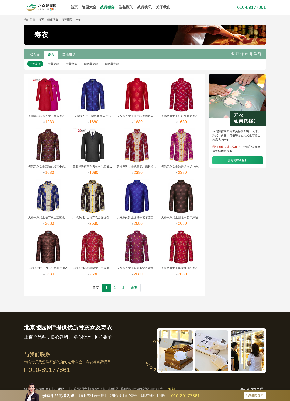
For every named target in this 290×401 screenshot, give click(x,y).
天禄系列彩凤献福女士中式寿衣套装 (95, 268)
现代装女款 (112, 63)
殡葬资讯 (144, 7)
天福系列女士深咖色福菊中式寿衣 (49, 166)
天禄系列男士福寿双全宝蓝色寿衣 (49, 217)
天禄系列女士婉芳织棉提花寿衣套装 (183, 166)
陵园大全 (89, 7)
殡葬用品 (67, 19)
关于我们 (163, 7)
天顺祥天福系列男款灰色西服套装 (93, 166)
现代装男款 (91, 63)
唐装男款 (53, 63)
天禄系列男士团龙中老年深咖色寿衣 (183, 217)
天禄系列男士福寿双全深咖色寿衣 (93, 217)
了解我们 (171, 388)
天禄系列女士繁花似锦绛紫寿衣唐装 (139, 268)
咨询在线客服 (238, 160)
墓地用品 (68, 54)
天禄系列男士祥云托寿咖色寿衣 (48, 268)
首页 (74, 7)
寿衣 (78, 19)
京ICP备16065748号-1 (253, 388)
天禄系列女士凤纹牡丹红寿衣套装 (182, 268)
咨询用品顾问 (254, 395)
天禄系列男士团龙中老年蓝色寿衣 (138, 217)
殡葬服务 (107, 7)
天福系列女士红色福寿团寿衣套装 (138, 116)
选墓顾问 (126, 7)
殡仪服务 (52, 19)
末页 (134, 287)
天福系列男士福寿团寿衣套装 (92, 116)
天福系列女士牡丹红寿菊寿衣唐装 (182, 116)
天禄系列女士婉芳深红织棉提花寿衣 (139, 166)
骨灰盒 (35, 54)
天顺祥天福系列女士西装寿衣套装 (49, 116)
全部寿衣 (35, 63)
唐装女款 (71, 63)
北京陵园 (56, 388)
